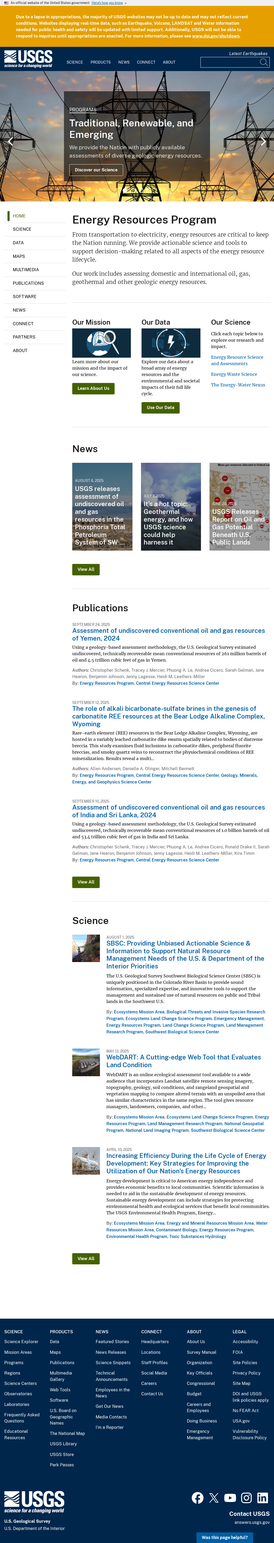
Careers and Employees (199, 1407)
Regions (12, 1373)
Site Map (242, 1383)
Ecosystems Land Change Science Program (169, 1018)
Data (18, 242)
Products (101, 62)
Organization (199, 1362)
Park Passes (62, 1464)
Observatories (18, 1393)
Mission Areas (18, 1352)
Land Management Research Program (184, 1123)
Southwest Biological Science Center (182, 1031)
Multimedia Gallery (61, 1376)
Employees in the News (113, 1393)
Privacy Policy (247, 1373)
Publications (28, 283)
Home (19, 215)
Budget (194, 1393)
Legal (240, 1331)
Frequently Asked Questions (22, 1418)
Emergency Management (239, 1018)
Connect (146, 62)
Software (25, 296)
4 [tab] (149, 190)
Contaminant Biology (176, 1229)
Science (75, 62)
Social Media (154, 1373)
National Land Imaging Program (157, 1130)
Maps (19, 256)
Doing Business (202, 1421)
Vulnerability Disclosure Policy (250, 1434)
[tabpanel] (137, 136)
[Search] (264, 62)
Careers (149, 1383)
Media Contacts (111, 1417)
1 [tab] (125, 190)
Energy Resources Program (107, 683)
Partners (24, 337)
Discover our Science (96, 169)
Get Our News (109, 1406)
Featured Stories (112, 1341)
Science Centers (20, 1383)
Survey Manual (201, 1352)
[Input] (235, 62)
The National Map (67, 1433)
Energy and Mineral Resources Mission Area (210, 1223)
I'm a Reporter (110, 1427)
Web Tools (60, 1389)
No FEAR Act (246, 1410)
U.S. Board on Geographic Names (63, 1417)
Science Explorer (21, 1341)
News (124, 62)
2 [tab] (133, 190)
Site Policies (245, 1362)
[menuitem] (75, 59)
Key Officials (199, 1373)
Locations (150, 1352)
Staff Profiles (154, 1362)
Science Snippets (113, 1362)
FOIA (238, 1352)
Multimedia (26, 269)
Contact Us (152, 1393)
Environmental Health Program (136, 1236)
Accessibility (245, 1341)
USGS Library (63, 1443)
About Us (196, 1341)
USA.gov (241, 1421)
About (169, 62)
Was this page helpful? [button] (225, 1537)
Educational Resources (16, 1434)
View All (86, 569)
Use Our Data (160, 407)
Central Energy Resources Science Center (177, 683)
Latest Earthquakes (248, 53)
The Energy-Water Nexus (238, 384)
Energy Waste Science (234, 374)
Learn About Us (93, 388)
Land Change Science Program (193, 1025)
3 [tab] (141, 190)
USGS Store (62, 1454)
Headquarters (155, 1341)
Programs (82, 110)
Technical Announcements (112, 1376)
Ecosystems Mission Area (139, 1011)
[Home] (28, 66)
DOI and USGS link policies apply (251, 1397)
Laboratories (16, 1404)
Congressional (201, 1383)
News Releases (111, 1352)
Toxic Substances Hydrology (197, 1236)
